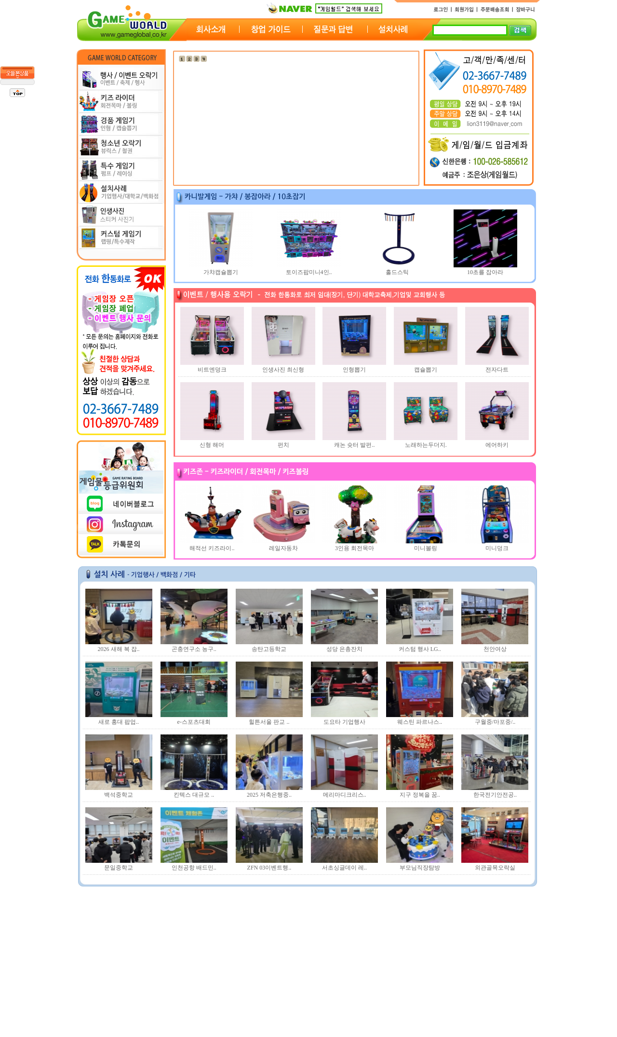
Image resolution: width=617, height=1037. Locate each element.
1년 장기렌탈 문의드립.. (121, 943)
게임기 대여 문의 (112, 918)
